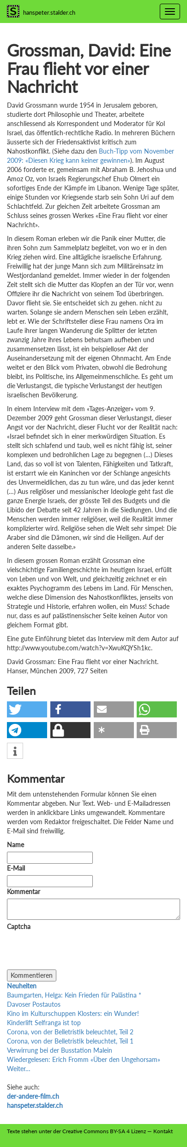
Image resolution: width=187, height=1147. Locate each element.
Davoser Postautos (33, 1004)
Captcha (18, 926)
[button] (27, 709)
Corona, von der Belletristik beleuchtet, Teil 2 (70, 1032)
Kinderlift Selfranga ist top (44, 1023)
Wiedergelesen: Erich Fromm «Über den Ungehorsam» (83, 1059)
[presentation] (77, 951)
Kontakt (163, 1131)
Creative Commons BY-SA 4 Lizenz (104, 1131)
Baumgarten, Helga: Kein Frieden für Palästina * (74, 995)
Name (15, 845)
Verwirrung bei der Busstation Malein (59, 1050)
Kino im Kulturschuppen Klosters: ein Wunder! (73, 1013)
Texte (13, 1131)
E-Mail (16, 868)
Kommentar (25, 891)
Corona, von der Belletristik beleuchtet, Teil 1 (70, 1041)
